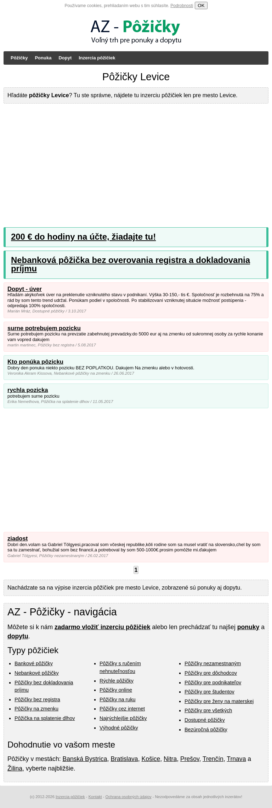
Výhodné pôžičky (119, 728)
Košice (150, 758)
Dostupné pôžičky (205, 720)
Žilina (14, 768)
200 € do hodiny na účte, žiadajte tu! (83, 236)
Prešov (189, 758)
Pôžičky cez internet (122, 709)
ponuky (248, 627)
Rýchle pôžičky (117, 681)
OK (201, 5)
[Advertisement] (136, 160)
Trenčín (213, 758)
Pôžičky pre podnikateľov (213, 682)
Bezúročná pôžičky (206, 729)
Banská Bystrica (84, 758)
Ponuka (43, 57)
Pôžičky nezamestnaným (213, 663)
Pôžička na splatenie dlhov (45, 718)
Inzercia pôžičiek (97, 57)
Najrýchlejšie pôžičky (123, 718)
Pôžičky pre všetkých (208, 710)
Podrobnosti (181, 5)
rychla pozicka (27, 390)
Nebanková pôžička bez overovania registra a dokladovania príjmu (130, 264)
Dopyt (65, 57)
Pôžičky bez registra (37, 699)
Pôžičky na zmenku (36, 709)
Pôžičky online (116, 690)
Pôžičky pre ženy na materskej (219, 701)
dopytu (17, 636)
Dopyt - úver (24, 289)
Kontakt (95, 797)
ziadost (17, 538)
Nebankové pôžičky (37, 673)
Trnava (236, 758)
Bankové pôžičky (34, 663)
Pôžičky (19, 57)
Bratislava (124, 758)
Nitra (170, 758)
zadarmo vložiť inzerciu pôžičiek (102, 627)
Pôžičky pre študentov (209, 692)
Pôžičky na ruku (118, 699)
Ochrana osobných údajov (129, 797)
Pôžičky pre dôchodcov (211, 673)
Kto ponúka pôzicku (35, 361)
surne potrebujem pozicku (44, 328)
